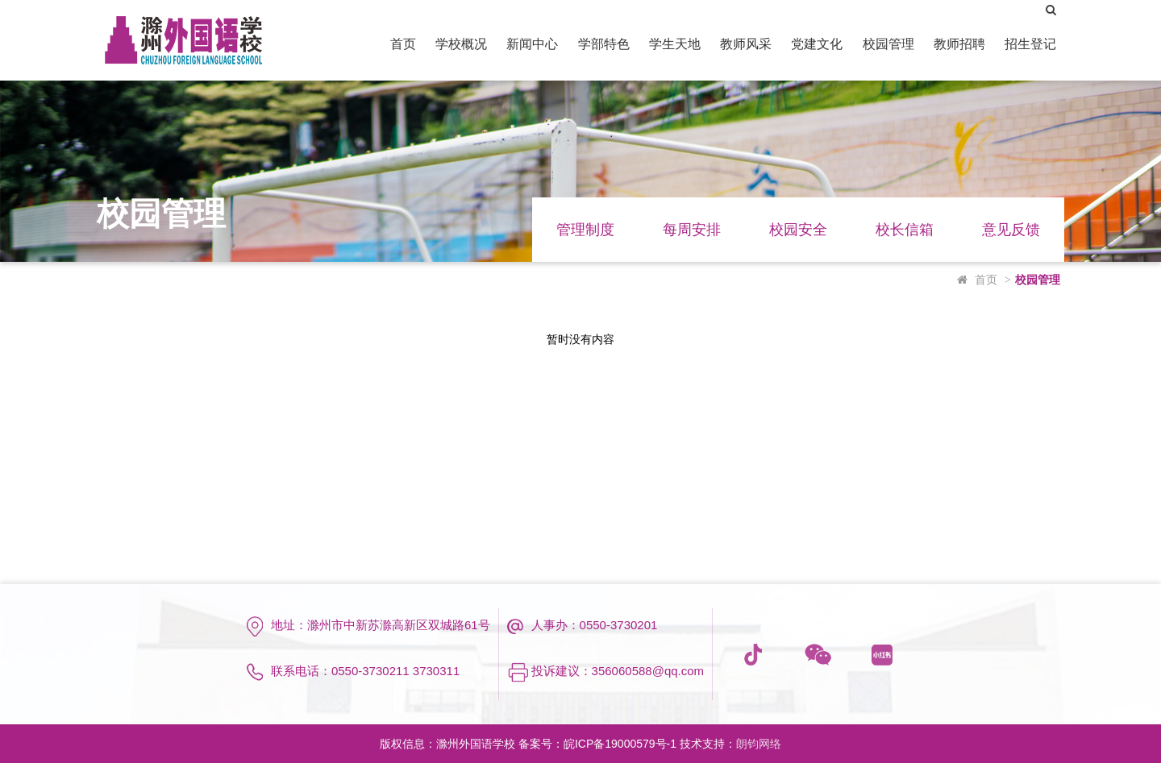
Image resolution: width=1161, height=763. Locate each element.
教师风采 (746, 44)
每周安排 (692, 230)
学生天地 (675, 44)
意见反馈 (1011, 230)
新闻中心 (532, 44)
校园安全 (798, 230)
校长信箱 (905, 230)
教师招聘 (959, 44)
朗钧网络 (758, 743)
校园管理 (888, 44)
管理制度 (585, 230)
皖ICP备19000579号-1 (620, 743)
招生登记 (1030, 44)
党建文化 (817, 44)
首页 (403, 44)
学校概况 (461, 44)
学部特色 (604, 44)
